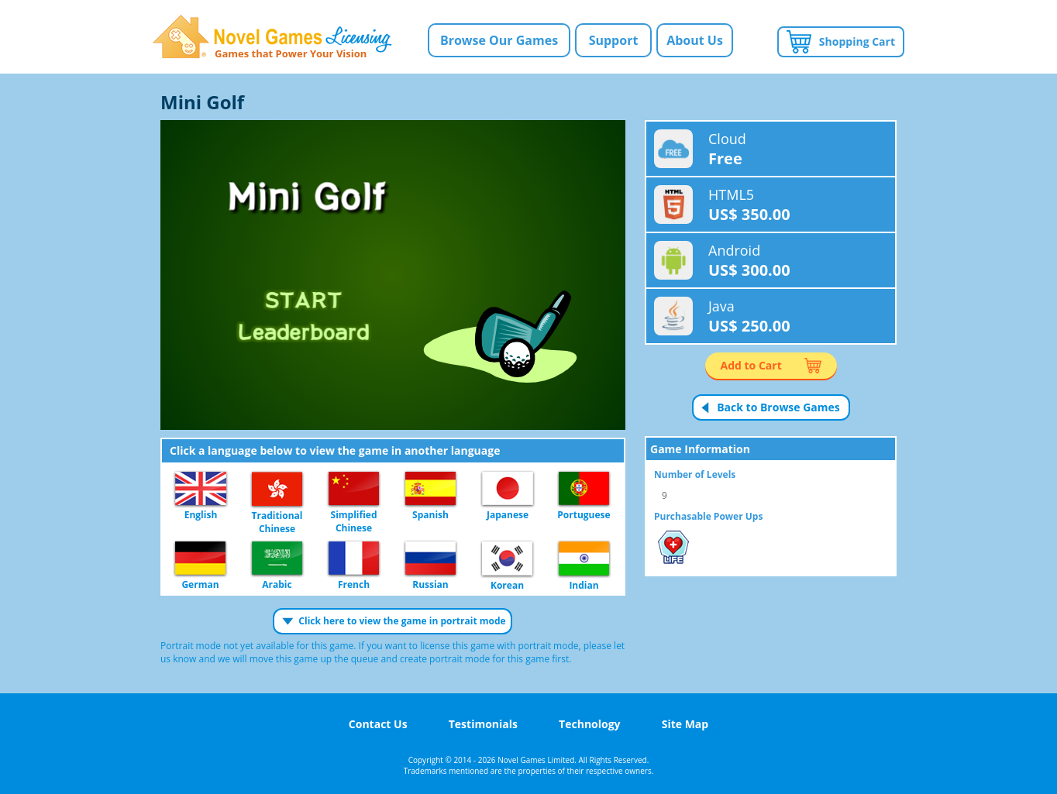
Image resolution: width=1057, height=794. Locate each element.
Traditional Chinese (277, 489)
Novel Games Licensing (272, 37)
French (353, 559)
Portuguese (583, 489)
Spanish (430, 489)
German (200, 559)
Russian (430, 559)
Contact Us (378, 724)
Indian (583, 559)
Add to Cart (751, 365)
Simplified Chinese (353, 489)
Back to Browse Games (778, 407)
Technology (589, 724)
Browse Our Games (499, 40)
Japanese (507, 489)
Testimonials (483, 724)
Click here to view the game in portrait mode (401, 620)
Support (614, 40)
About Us (694, 40)
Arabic (277, 559)
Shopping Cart (857, 41)
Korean (507, 559)
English (201, 489)
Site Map (685, 724)
